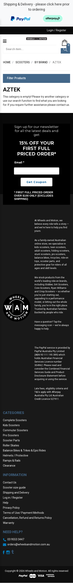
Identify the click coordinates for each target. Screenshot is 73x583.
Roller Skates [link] (11, 445)
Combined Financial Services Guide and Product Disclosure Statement (52, 372)
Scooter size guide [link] (14, 487)
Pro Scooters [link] (11, 435)
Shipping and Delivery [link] (16, 492)
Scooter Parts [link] (11, 440)
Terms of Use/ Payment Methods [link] (23, 512)
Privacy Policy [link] (11, 507)
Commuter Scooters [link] (15, 430)
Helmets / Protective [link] (15, 455)
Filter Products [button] (16, 78)
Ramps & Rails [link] (11, 460)
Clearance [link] (9, 465)
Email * (19, 162)
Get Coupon (36, 182)
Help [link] (5, 502)
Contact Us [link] (9, 482)
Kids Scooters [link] (11, 425)
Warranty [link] (8, 522)
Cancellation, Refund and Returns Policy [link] (27, 517)
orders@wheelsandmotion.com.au (28, 544)
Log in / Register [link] (13, 497)
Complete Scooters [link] (15, 420)
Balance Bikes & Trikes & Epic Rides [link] (24, 450)
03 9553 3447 (15, 539)
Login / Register (56, 30)
